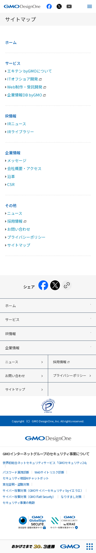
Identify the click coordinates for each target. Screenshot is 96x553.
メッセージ (16, 160)
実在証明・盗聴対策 (16, 484)
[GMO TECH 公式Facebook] (49, 6)
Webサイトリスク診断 (49, 472)
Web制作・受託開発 (26, 87)
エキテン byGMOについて (29, 71)
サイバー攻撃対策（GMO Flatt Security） (29, 496)
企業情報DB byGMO (26, 94)
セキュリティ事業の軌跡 (19, 502)
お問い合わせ (18, 229)
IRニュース (16, 123)
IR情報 (10, 116)
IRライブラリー (20, 131)
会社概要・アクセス (24, 168)
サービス (12, 63)
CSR (11, 184)
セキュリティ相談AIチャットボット (26, 478)
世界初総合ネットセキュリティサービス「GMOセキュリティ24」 (46, 462)
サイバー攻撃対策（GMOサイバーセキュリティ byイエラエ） (43, 490)
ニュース (14, 213)
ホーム (11, 42)
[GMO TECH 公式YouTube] (69, 6)
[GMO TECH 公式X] (59, 6)
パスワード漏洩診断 (16, 472)
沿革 (11, 176)
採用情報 (16, 221)
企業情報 (12, 152)
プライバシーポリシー (26, 237)
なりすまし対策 (71, 496)
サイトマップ (18, 245)
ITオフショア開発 (24, 79)
